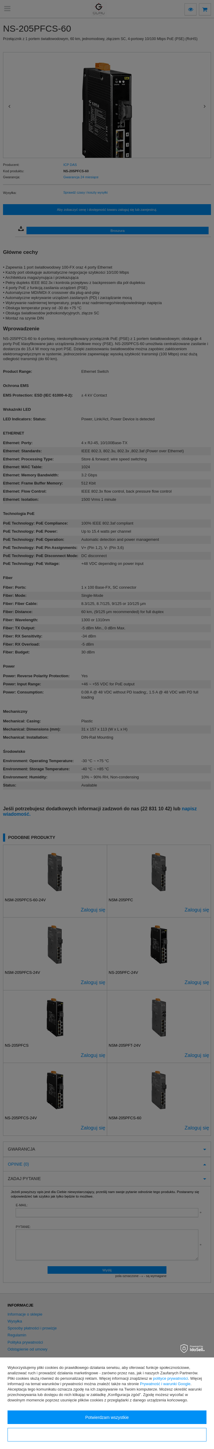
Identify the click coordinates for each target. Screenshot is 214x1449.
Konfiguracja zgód (107, 1434)
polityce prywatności (170, 1378)
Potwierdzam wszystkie (107, 1417)
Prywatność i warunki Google (165, 1384)
